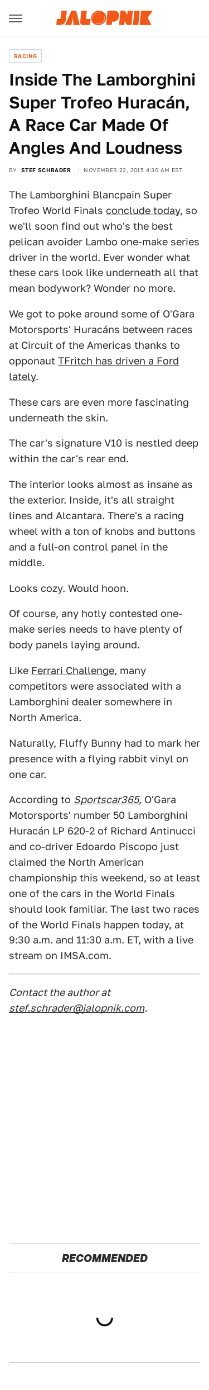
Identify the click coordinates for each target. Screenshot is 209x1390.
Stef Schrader (46, 170)
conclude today (143, 210)
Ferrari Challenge (72, 670)
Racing (25, 56)
